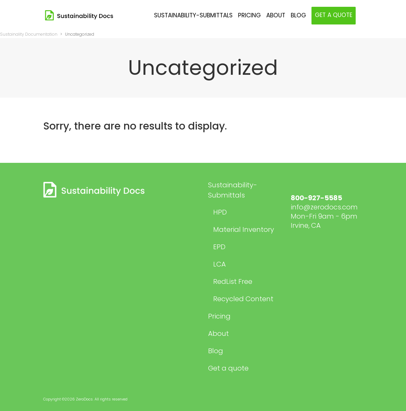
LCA (219, 264)
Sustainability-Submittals (232, 190)
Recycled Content (243, 299)
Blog (215, 351)
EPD (219, 247)
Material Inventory (243, 229)
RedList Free (232, 281)
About (218, 333)
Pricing (219, 316)
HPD (220, 212)
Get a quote (228, 368)
